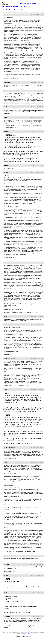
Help (21, 3)
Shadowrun (23, 9)
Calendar (34, 3)
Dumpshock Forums (8, 9)
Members (29, 3)
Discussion (17, 9)
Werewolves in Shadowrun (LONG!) (14, 6)
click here (28, 633)
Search (24, 3)
